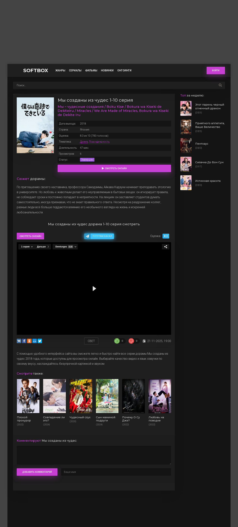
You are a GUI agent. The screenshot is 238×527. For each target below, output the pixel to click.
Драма (84, 141)
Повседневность (99, 141)
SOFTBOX (35, 70)
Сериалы (75, 70)
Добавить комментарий (37, 472)
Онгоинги (124, 70)
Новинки (107, 70)
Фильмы (91, 70)
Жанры (60, 70)
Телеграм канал (102, 236)
